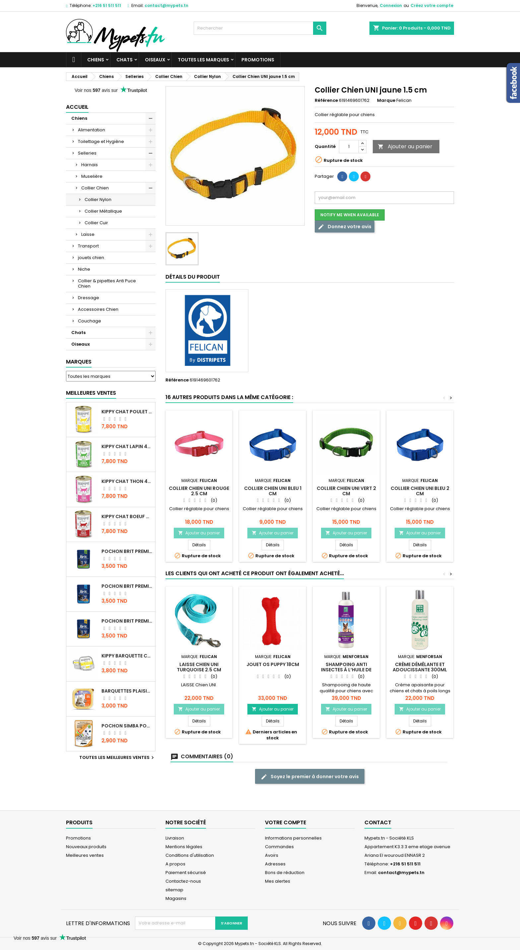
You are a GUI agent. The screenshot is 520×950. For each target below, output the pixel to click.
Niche (84, 269)
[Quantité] (349, 146)
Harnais (89, 165)
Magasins (175, 898)
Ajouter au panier (405, 146)
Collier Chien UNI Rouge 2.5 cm (199, 491)
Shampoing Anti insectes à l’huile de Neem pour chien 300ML (346, 669)
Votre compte (285, 822)
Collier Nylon (98, 199)
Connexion (391, 5)
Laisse (88, 234)
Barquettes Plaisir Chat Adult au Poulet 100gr (127, 691)
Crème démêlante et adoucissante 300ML (420, 667)
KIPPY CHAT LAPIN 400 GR (127, 446)
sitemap (174, 890)
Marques (79, 362)
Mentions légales (183, 847)
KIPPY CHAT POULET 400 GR (127, 411)
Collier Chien (95, 188)
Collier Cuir (96, 223)
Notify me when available (349, 215)
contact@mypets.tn (166, 5)
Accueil (77, 107)
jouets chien (91, 257)
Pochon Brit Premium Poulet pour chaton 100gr (127, 586)
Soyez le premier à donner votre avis (310, 776)
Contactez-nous (183, 881)
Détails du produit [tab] (192, 277)
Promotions (257, 59)
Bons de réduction (284, 872)
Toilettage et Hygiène (101, 141)
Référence (326, 100)
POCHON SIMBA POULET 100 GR (127, 725)
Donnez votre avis (344, 226)
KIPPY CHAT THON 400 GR (127, 481)
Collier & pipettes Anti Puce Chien (107, 283)
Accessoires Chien (98, 309)
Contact (377, 822)
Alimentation (91, 130)
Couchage (89, 321)
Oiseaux (155, 59)
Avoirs (271, 855)
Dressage (88, 298)
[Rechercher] (260, 28)
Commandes (279, 847)
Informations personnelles (293, 838)
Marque (386, 100)
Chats (124, 59)
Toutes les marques (203, 59)
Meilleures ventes (85, 855)
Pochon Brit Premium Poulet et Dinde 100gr (127, 621)
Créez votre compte (432, 5)
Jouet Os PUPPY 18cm (272, 664)
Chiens (95, 59)
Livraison (174, 838)
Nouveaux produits (86, 847)
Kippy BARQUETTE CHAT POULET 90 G (127, 655)
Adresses (275, 864)
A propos (175, 864)
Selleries (87, 153)
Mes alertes (277, 881)
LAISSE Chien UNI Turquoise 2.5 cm (199, 667)
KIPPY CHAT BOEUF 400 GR (127, 516)
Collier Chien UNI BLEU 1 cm (272, 491)
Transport (88, 246)
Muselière (91, 176)
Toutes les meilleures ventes (117, 758)
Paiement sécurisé (185, 872)
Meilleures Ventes (91, 393)
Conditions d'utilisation (189, 855)
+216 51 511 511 (107, 5)
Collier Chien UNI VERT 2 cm (346, 491)
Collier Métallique (103, 211)
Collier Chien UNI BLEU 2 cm (420, 491)
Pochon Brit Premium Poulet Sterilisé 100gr (127, 551)
